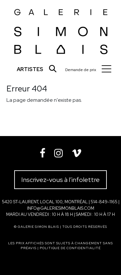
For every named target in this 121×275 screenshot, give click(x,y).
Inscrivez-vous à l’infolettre (60, 179)
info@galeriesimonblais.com (60, 208)
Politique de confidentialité (70, 248)
